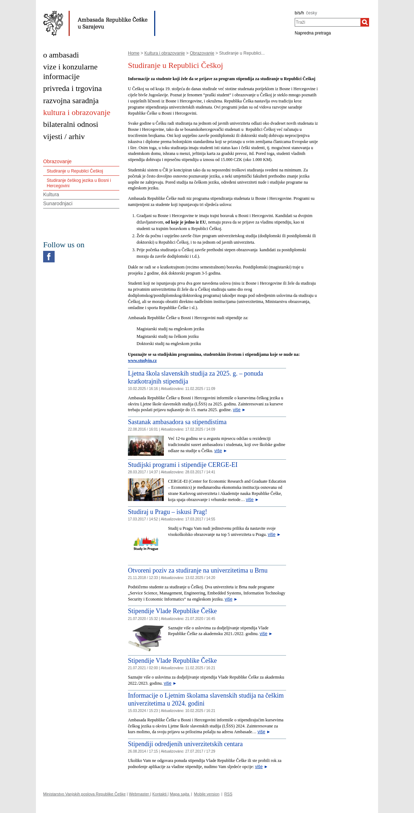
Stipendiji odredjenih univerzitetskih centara (185, 744)
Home (133, 53)
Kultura (51, 194)
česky (311, 12)
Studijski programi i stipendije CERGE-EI (183, 464)
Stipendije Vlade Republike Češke (172, 611)
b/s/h (299, 12)
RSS (228, 794)
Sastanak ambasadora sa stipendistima (177, 422)
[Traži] (364, 22)
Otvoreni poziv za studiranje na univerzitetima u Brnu (197, 570)
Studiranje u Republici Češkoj (75, 171)
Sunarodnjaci (58, 203)
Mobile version (207, 794)
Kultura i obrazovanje (164, 53)
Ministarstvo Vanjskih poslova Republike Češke (84, 794)
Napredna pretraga (313, 33)
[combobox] (327, 22)
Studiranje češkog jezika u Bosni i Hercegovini (79, 183)
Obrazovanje (202, 53)
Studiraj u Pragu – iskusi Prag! (167, 511)
